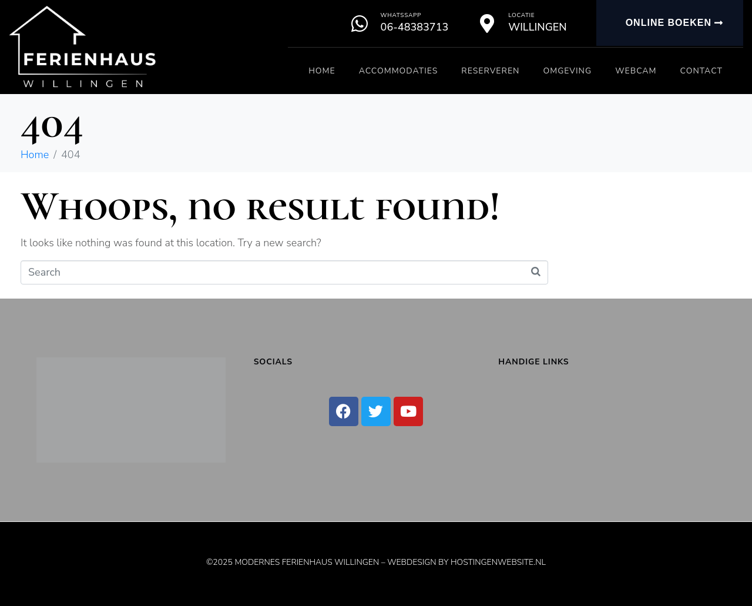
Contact (701, 70)
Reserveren (490, 70)
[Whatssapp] (359, 23)
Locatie (521, 15)
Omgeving (567, 70)
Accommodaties (398, 70)
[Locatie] (487, 23)
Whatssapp (401, 15)
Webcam (635, 70)
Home (321, 70)
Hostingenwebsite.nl (498, 562)
